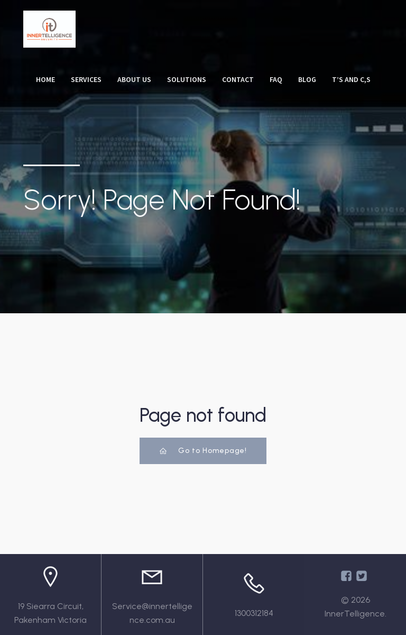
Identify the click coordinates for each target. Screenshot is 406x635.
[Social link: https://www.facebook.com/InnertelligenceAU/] (347, 576)
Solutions (186, 79)
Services (86, 79)
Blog (307, 79)
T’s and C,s (351, 79)
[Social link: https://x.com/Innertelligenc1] (363, 576)
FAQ (276, 79)
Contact (238, 79)
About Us (134, 79)
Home (45, 79)
